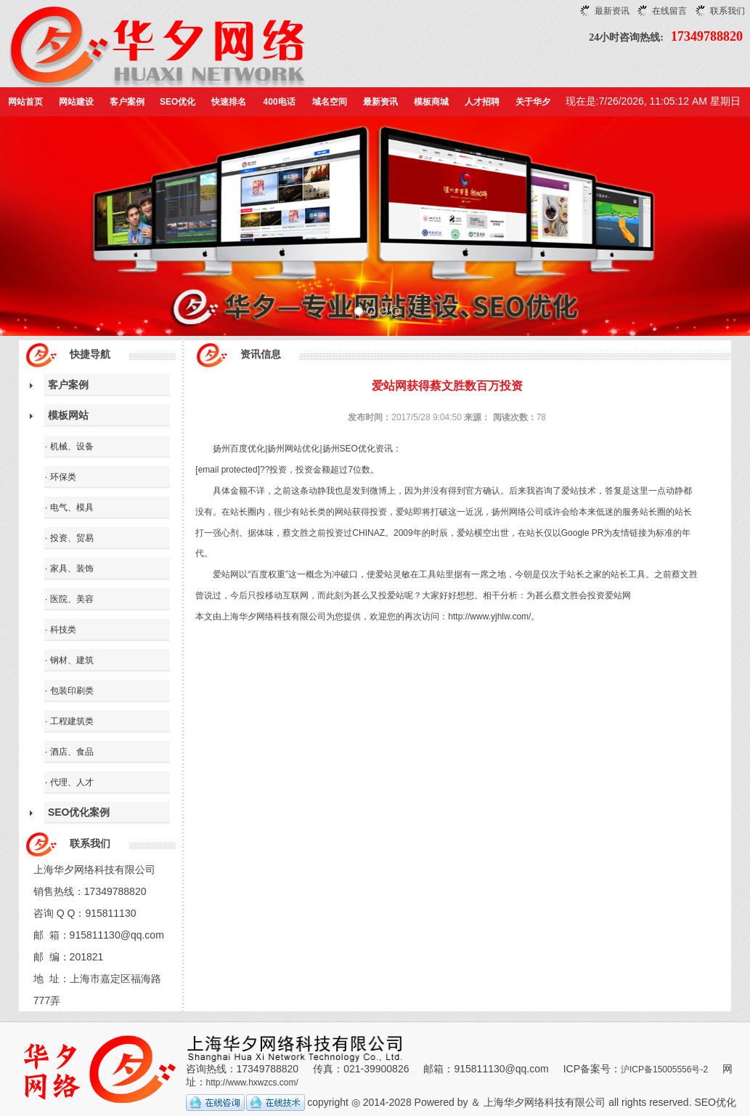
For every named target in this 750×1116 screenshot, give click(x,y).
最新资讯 (612, 11)
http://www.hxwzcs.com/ (252, 1082)
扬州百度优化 (239, 448)
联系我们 (727, 11)
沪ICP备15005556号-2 (664, 1069)
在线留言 (669, 11)
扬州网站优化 (293, 448)
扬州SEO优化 (348, 448)
